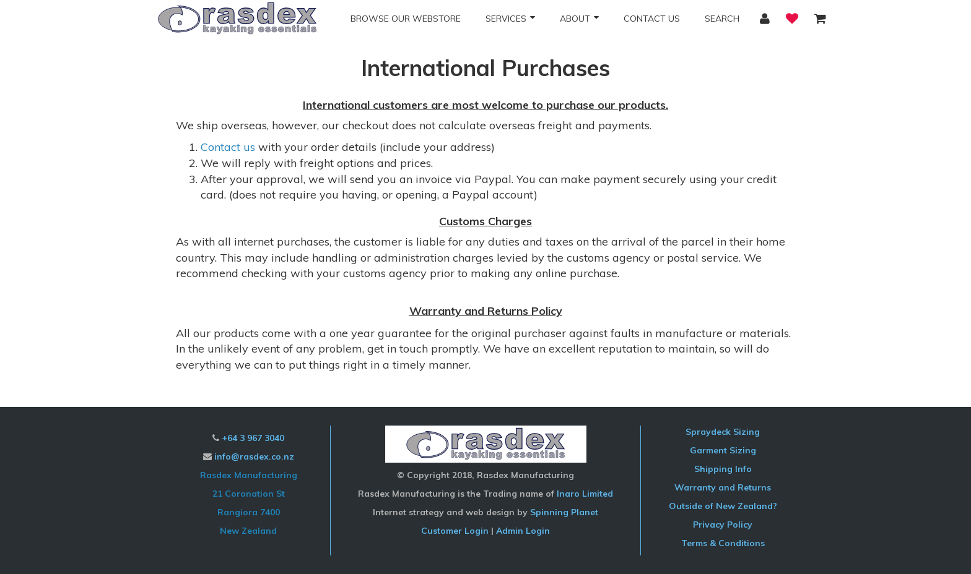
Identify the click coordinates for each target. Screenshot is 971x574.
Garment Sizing (723, 450)
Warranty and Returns (722, 487)
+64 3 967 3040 (253, 437)
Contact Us (652, 18)
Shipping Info (723, 468)
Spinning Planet (564, 512)
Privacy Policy (722, 524)
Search (722, 18)
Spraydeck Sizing (723, 431)
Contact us (228, 147)
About (575, 18)
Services (506, 18)
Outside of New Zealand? (723, 506)
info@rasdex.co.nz (254, 456)
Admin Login (523, 530)
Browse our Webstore (406, 18)
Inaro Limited (585, 493)
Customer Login (455, 530)
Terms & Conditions (723, 543)
